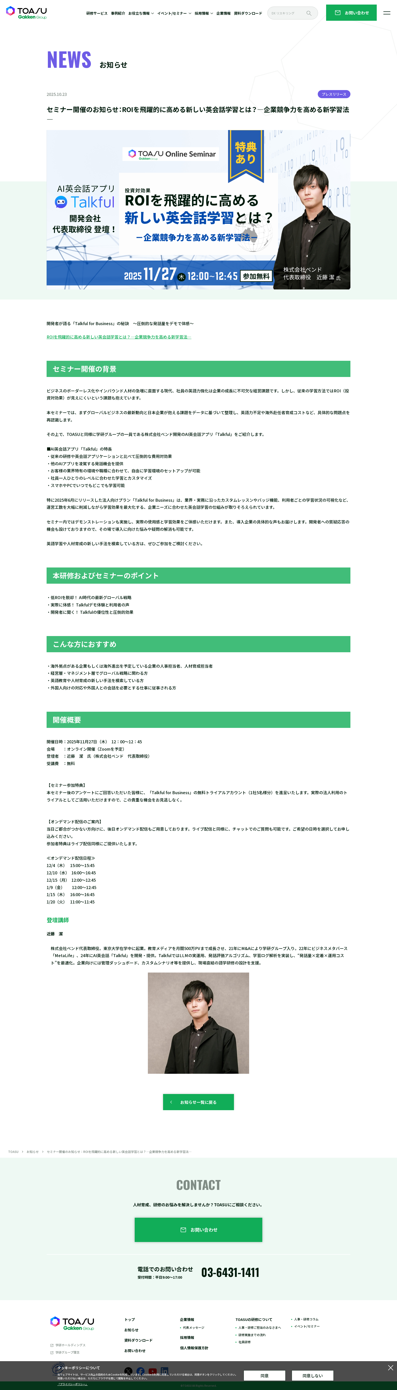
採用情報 (187, 1337)
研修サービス (97, 13)
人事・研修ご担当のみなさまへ (260, 1327)
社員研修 (245, 1342)
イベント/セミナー (307, 1326)
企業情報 (223, 13)
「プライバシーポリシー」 (72, 1384)
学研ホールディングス (70, 1345)
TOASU (13, 1151)
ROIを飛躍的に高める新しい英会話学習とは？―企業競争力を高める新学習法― (119, 337)
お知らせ (33, 1151)
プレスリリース (334, 94)
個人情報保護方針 (194, 1347)
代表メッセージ (193, 1327)
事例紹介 (118, 13)
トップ (129, 1319)
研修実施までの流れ (252, 1335)
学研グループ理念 (67, 1352)
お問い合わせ (135, 1350)
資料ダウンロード (248, 13)
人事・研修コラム (306, 1319)
